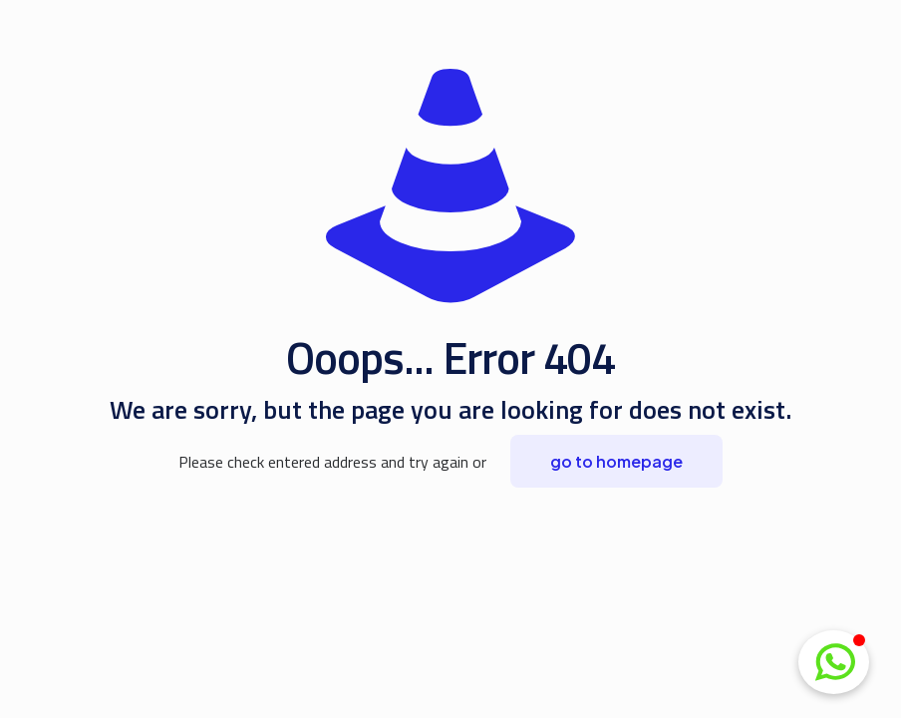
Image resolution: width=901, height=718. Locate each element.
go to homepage (616, 461)
